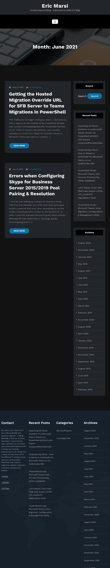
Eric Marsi (55, 5)
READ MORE (18, 134)
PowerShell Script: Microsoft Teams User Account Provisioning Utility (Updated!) (90, 160)
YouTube (5, 453)
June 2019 (82, 343)
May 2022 (82, 240)
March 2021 (83, 278)
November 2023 (84, 227)
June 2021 (82, 259)
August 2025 (83, 221)
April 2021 (82, 272)
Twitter (4, 442)
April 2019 (82, 349)
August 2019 (83, 336)
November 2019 (84, 323)
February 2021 (84, 285)
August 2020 (83, 298)
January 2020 (84, 311)
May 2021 (82, 266)
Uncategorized (35, 86)
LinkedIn (5, 447)
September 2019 (85, 330)
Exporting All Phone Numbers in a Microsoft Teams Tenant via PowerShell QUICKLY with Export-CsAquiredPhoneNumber (90, 130)
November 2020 (85, 291)
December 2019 (84, 317)
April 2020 (82, 304)
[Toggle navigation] (55, 20)
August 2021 (83, 246)
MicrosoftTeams (63, 396)
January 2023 (83, 234)
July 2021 (82, 253)
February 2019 (84, 356)
